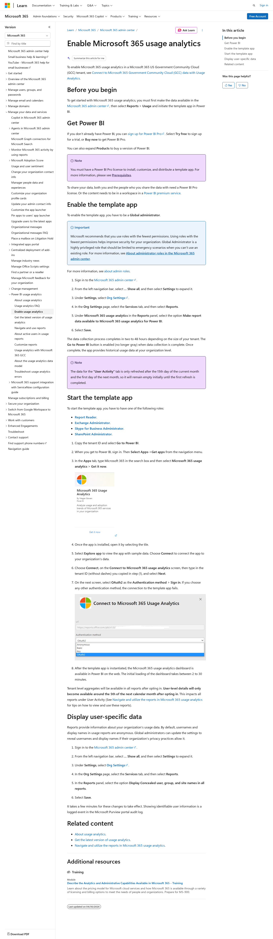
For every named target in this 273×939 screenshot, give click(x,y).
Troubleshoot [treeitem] (16, 431)
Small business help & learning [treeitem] (27, 57)
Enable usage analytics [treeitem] (29, 311)
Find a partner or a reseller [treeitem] (27, 272)
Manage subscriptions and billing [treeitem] (28, 398)
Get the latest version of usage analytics (102, 840)
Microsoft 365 (87, 30)
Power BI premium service (162, 193)
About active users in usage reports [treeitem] (32, 336)
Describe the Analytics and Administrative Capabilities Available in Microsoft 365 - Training (125, 883)
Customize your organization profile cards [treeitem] (29, 195)
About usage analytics (90, 834)
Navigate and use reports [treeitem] (30, 328)
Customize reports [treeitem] (26, 344)
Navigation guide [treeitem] (18, 449)
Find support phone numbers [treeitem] (26, 443)
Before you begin (235, 38)
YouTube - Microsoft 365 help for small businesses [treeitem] (28, 65)
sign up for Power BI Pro (145, 134)
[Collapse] (49, 27)
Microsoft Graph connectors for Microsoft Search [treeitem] (31, 141)
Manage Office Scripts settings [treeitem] (30, 266)
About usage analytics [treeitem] (28, 300)
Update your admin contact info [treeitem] (31, 204)
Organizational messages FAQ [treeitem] (29, 233)
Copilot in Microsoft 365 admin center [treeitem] (30, 120)
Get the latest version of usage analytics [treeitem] (33, 319)
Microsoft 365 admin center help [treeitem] (28, 51)
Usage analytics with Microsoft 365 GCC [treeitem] (33, 352)
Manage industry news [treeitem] (25, 260)
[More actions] (202, 30)
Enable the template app (239, 48)
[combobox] (27, 35)
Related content (234, 64)
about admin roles (117, 271)
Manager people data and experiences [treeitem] (27, 185)
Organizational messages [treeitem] (26, 227)
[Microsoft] (7, 5)
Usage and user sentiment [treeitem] (27, 166)
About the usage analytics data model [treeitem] (34, 363)
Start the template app (238, 53)
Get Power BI (232, 43)
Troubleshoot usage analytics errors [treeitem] (32, 374)
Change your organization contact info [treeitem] (32, 174)
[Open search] (254, 5)
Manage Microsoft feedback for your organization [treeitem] (30, 280)
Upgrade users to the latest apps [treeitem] (31, 221)
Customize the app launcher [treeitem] (28, 210)
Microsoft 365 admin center (117, 30)
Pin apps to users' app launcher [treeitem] (30, 215)
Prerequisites (121, 175)
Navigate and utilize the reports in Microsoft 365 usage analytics (157, 699)
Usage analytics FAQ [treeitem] (27, 306)
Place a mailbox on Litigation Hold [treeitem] (32, 238)
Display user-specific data (240, 59)
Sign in (264, 5)
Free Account (257, 16)
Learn (70, 30)
